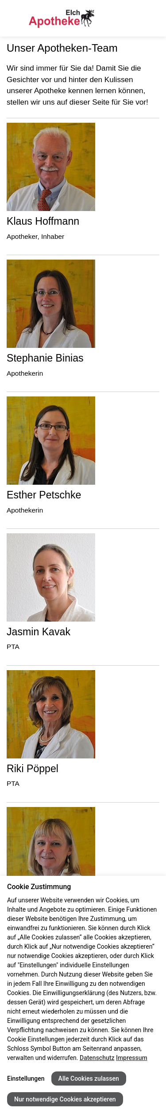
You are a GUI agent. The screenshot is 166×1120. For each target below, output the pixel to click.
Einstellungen (26, 1078)
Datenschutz (97, 1057)
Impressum (131, 1057)
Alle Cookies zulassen (88, 1078)
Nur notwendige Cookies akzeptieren (65, 1099)
